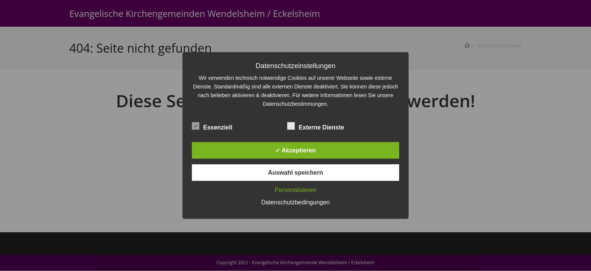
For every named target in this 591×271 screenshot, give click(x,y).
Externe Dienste (315, 126)
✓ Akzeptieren (295, 150)
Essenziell (212, 126)
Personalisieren (295, 190)
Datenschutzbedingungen (295, 202)
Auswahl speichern (295, 172)
